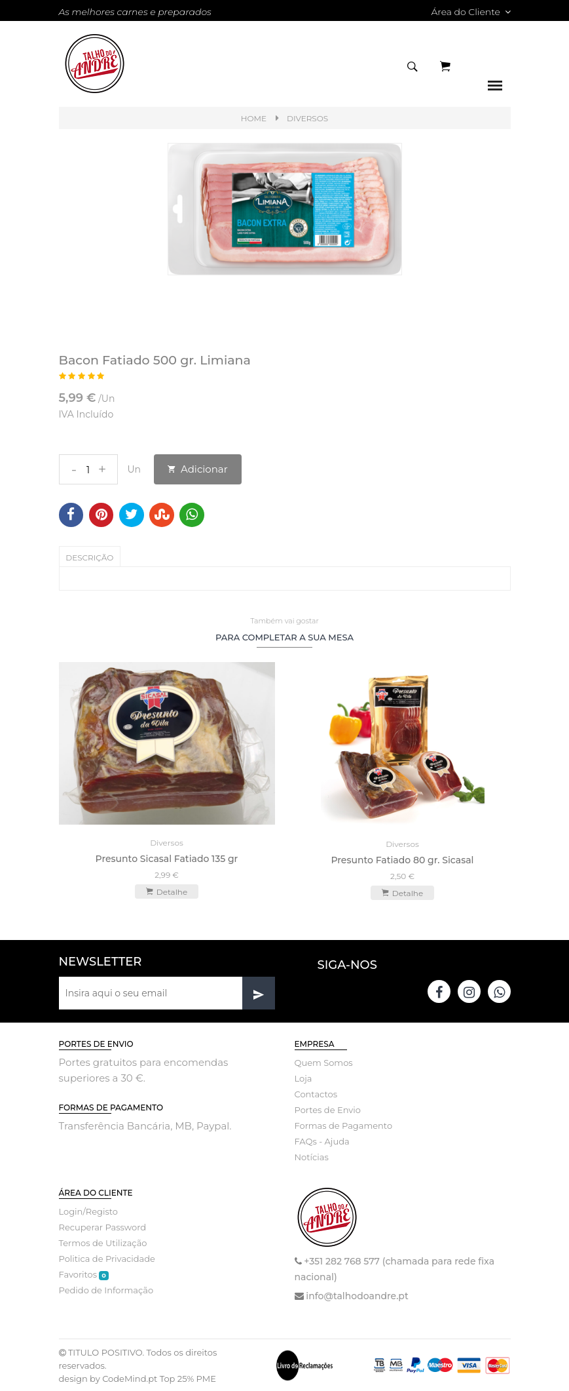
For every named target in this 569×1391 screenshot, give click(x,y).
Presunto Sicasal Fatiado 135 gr (167, 857)
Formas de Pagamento (344, 1125)
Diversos (307, 118)
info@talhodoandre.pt (357, 1295)
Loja (303, 1077)
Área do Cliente (470, 12)
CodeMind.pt (129, 1378)
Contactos (316, 1093)
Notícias (312, 1156)
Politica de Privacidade (107, 1258)
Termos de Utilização (103, 1242)
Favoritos (84, 1274)
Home (253, 118)
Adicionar (198, 469)
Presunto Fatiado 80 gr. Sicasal (402, 859)
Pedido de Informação (106, 1289)
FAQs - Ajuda (322, 1140)
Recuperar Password (103, 1226)
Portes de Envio (328, 1109)
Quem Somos (324, 1062)
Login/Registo (88, 1210)
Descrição (90, 557)
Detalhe (166, 890)
